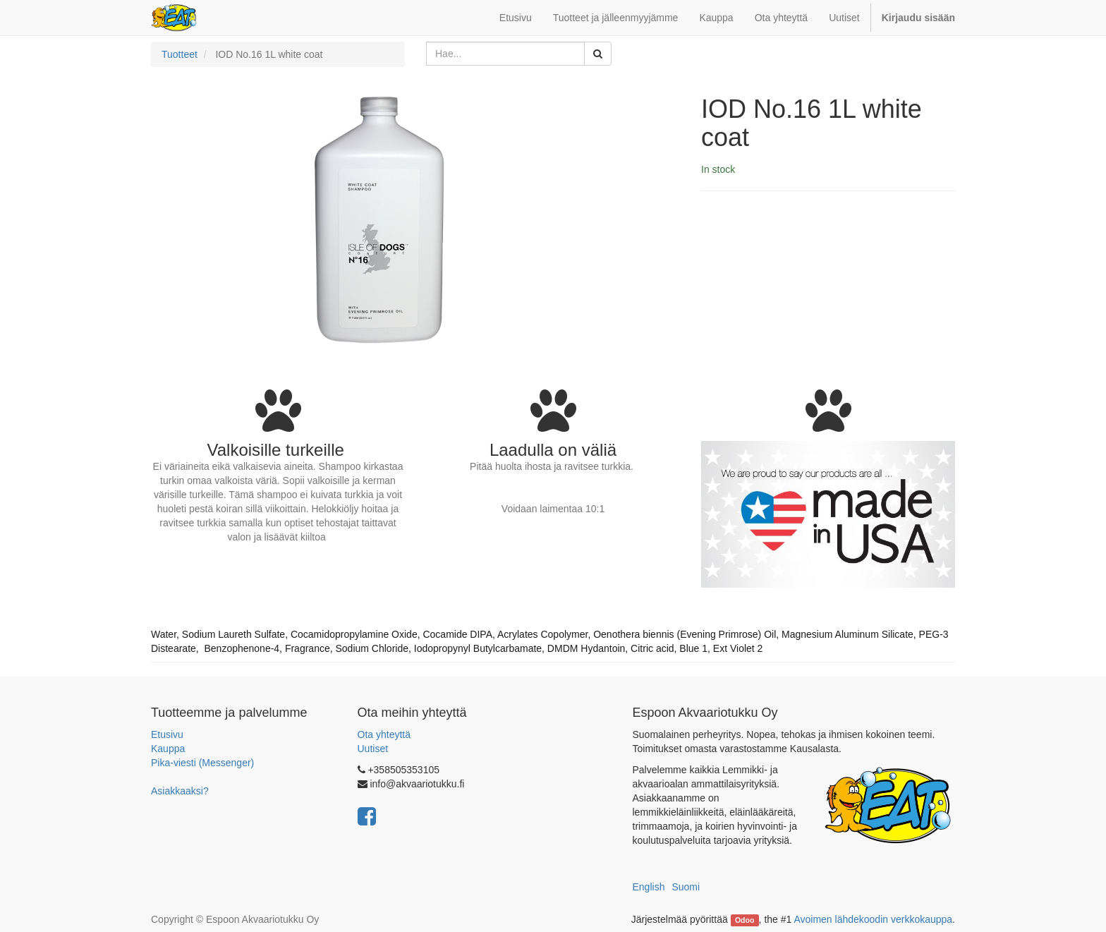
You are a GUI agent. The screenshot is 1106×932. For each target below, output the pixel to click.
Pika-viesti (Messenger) (202, 762)
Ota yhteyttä (384, 734)
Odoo (744, 920)
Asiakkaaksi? (180, 791)
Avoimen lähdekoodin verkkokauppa (873, 919)
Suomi (686, 886)
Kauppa (168, 748)
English (649, 886)
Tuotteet (180, 54)
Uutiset (373, 748)
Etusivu (167, 734)
